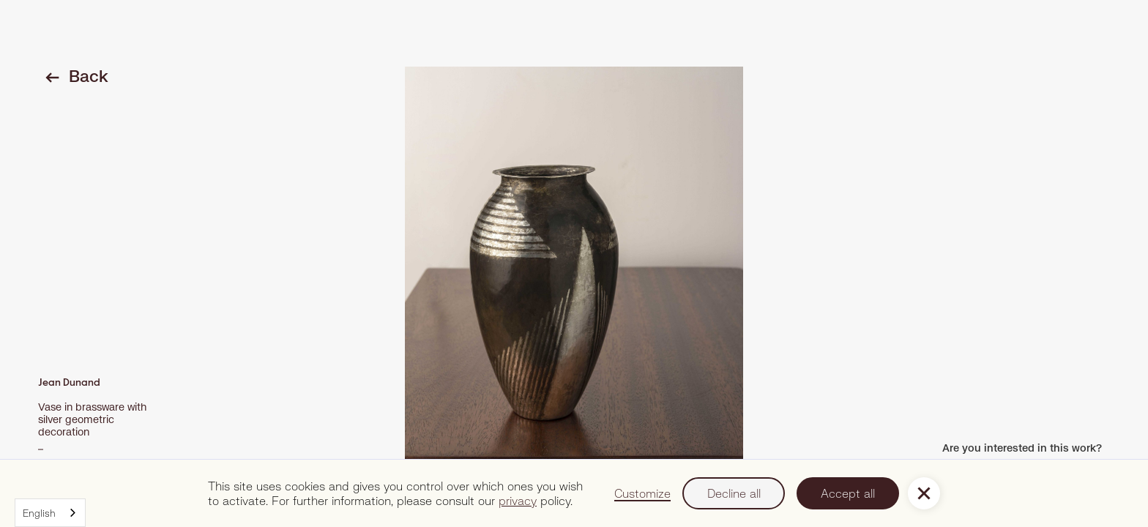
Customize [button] (642, 493)
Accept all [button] (848, 493)
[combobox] (50, 512)
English (39, 513)
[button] (924, 493)
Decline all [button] (734, 493)
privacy (518, 500)
